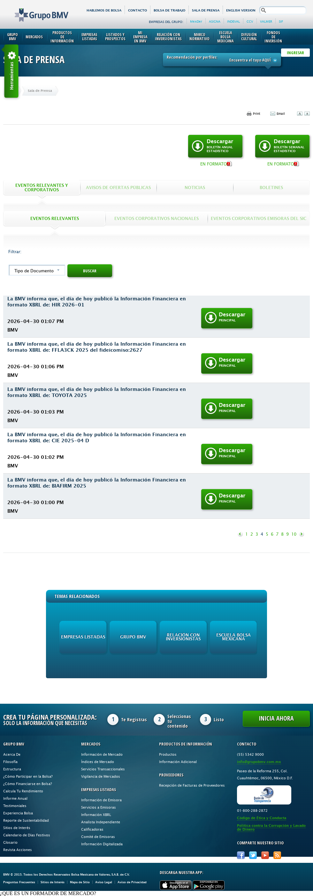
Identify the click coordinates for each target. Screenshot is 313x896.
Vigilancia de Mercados (100, 776)
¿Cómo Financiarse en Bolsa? (27, 784)
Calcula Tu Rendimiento (23, 791)
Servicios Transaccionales (103, 769)
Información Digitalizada (102, 844)
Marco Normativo (199, 37)
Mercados (34, 37)
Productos (168, 754)
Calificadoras (92, 829)
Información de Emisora (101, 800)
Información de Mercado (102, 754)
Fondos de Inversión (273, 37)
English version (241, 10)
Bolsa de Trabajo (169, 10)
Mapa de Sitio (80, 882)
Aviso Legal (103, 882)
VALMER (266, 21)
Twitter (253, 855)
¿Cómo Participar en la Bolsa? (28, 776)
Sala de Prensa (205, 10)
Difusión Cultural (249, 37)
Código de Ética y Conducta (261, 818)
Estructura (12, 769)
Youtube (265, 855)
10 (293, 534)
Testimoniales (15, 806)
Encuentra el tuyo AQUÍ (253, 59)
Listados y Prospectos (115, 37)
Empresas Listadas (89, 37)
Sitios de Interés (16, 828)
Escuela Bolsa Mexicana (225, 37)
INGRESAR (295, 52)
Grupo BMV (34, 10)
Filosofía (10, 762)
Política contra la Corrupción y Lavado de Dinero (271, 828)
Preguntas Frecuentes (19, 882)
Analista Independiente (100, 822)
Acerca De (11, 754)
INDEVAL (233, 21)
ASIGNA (214, 21)
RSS (277, 855)
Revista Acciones (17, 850)
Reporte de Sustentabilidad (26, 820)
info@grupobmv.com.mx (259, 762)
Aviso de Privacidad (132, 882)
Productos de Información (62, 37)
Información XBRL (96, 814)
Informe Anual (15, 798)
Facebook (241, 855)
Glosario (10, 842)
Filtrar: (14, 251)
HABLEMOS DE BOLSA (104, 10)
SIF (281, 21)
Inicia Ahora (276, 718)
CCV (250, 21)
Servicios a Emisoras (98, 807)
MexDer (196, 21)
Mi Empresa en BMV (140, 37)
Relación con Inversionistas (168, 37)
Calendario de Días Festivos (26, 835)
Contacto (137, 10)
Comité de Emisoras (98, 836)
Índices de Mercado (97, 762)
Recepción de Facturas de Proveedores (192, 785)
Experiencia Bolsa (18, 813)
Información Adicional (178, 762)
